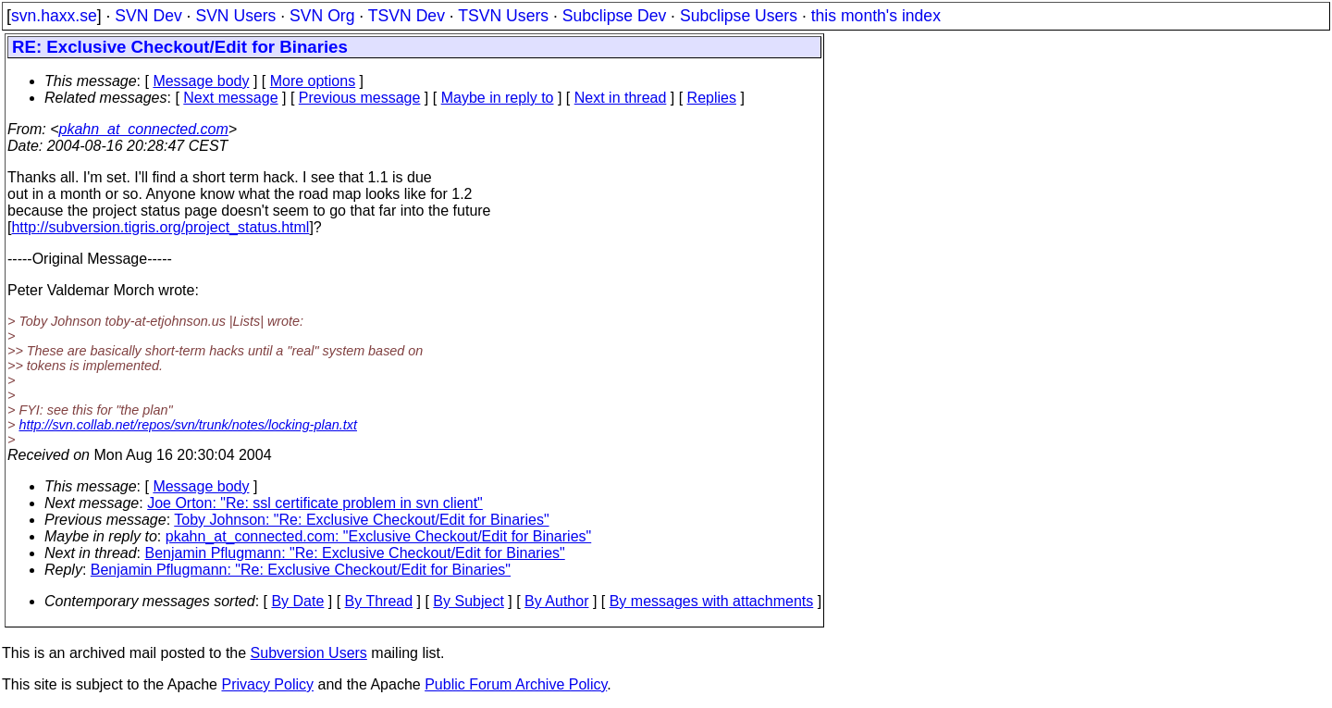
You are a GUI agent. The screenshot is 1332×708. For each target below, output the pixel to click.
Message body (201, 81)
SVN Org (322, 15)
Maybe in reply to (497, 98)
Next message (230, 98)
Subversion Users (309, 653)
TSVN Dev (406, 15)
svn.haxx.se (54, 15)
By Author (556, 601)
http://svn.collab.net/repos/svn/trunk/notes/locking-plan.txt (187, 424)
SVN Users (235, 15)
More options (313, 81)
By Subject (468, 601)
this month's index (876, 15)
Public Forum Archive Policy (516, 684)
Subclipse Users (738, 15)
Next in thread (620, 98)
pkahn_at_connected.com (143, 129)
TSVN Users (503, 15)
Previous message (360, 98)
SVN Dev (148, 15)
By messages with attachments (712, 601)
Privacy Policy (267, 684)
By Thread (379, 601)
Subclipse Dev (614, 15)
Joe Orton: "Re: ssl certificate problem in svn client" (315, 503)
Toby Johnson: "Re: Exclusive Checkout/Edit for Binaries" (361, 520)
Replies (711, 98)
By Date (297, 601)
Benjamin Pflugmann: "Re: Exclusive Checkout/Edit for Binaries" (355, 553)
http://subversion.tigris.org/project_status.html (160, 227)
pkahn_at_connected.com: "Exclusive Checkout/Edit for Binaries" (379, 536)
